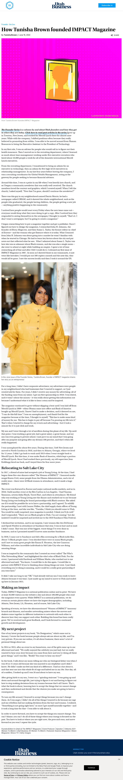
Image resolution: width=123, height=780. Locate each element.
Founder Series (8, 24)
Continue (91, 768)
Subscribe (107, 5)
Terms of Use (9, 775)
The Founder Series (10, 130)
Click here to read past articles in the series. (46, 132)
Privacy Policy (23, 775)
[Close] (119, 759)
